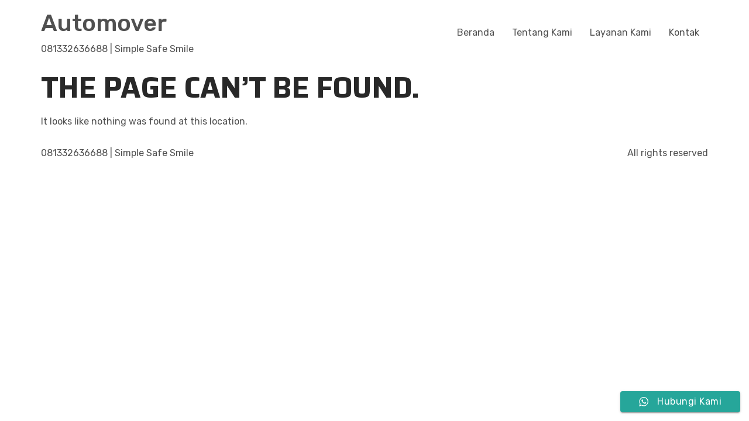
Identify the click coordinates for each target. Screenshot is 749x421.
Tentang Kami (542, 32)
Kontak (684, 32)
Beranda (475, 32)
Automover (104, 23)
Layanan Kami (620, 32)
